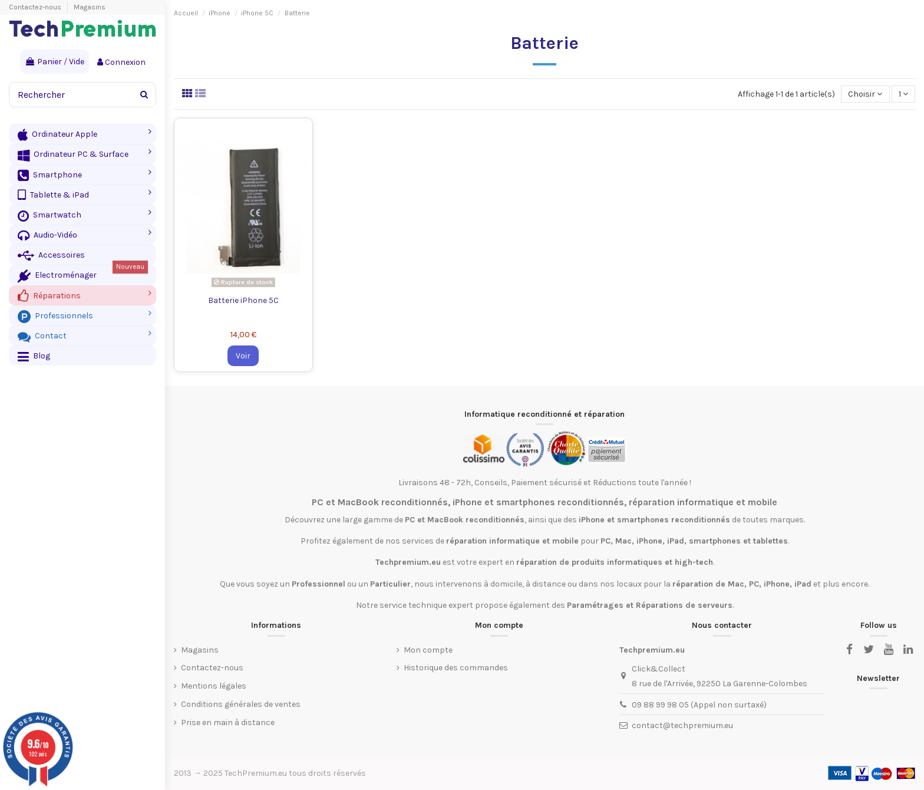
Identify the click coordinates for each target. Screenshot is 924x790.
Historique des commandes (456, 668)
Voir (243, 356)
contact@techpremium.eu (682, 725)
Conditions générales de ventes (241, 704)
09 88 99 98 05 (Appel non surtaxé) (699, 705)
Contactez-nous (36, 7)
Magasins (89, 7)
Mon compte (428, 650)
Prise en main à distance (228, 722)
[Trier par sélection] (865, 94)
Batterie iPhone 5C (243, 300)
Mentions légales (213, 686)
